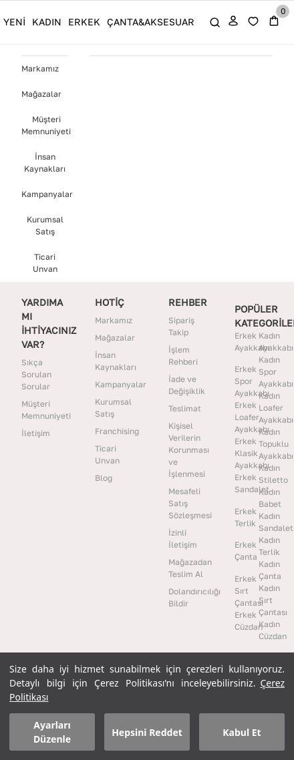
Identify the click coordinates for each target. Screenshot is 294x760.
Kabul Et (242, 732)
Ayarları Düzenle (52, 732)
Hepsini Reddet (147, 732)
